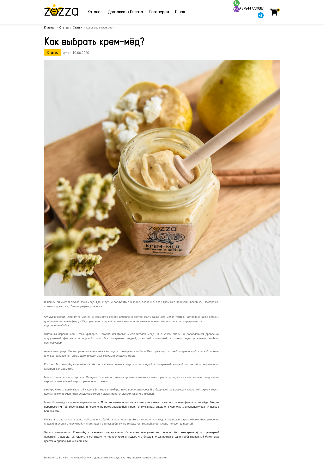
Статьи (64, 27)
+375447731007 (252, 8)
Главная (49, 27)
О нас (180, 12)
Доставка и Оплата (125, 12)
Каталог (95, 12)
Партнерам (159, 12)
